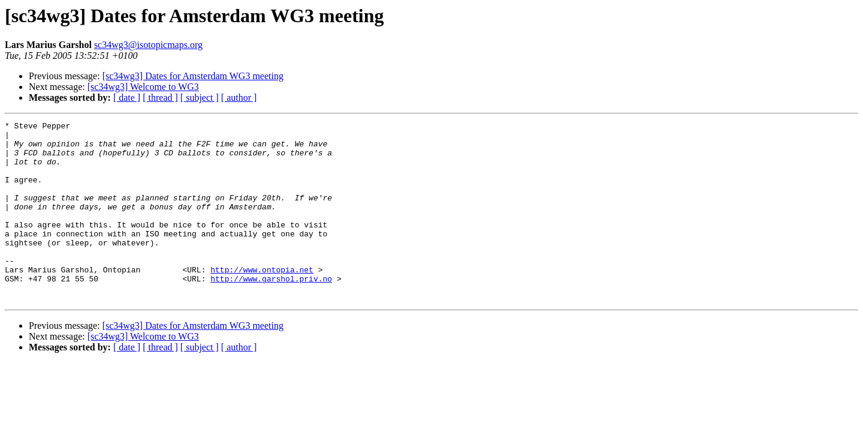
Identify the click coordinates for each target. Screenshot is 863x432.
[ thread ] (160, 97)
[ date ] (126, 97)
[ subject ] (199, 97)
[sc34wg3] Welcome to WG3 (143, 87)
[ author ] (239, 97)
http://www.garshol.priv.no (271, 310)
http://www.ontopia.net (261, 300)
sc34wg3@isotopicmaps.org (148, 45)
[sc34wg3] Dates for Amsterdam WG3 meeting (192, 76)
